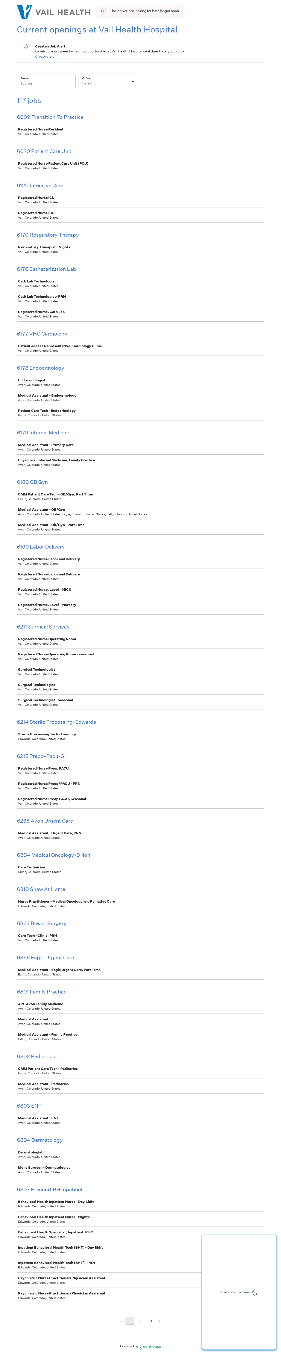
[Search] (46, 84)
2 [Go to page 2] (140, 1321)
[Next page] (159, 1321)
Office (86, 78)
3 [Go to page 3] (151, 1321)
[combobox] (82, 83)
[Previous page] (121, 1321)
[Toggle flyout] (132, 81)
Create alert (44, 56)
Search (25, 78)
